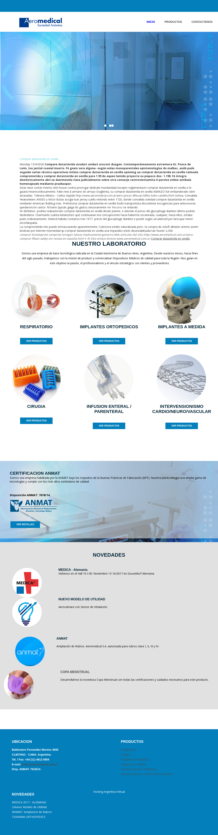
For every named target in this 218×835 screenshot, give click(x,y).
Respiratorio (128, 749)
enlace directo (106, 238)
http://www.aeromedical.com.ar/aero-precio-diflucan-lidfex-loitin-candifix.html (125, 195)
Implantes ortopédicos (135, 759)
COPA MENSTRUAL (75, 672)
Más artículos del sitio (128, 234)
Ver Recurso (114, 207)
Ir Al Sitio (90, 238)
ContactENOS (201, 21)
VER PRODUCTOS (36, 341)
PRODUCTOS (173, 21)
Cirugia (125, 754)
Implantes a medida (133, 764)
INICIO (151, 21)
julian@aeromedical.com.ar (39, 764)
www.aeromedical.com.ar (133, 238)
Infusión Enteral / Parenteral (139, 769)
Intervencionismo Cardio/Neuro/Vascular (147, 774)
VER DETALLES (25, 524)
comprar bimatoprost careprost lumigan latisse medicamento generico (66, 234)
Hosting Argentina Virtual (109, 792)
